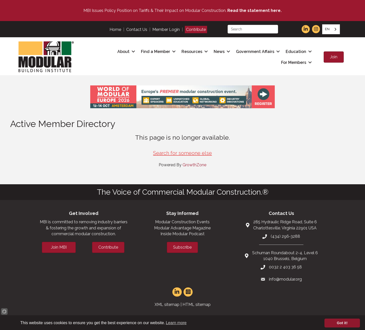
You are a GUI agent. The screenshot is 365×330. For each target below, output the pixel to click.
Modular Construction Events (182, 221)
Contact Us (136, 29)
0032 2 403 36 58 (285, 267)
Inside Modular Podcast (182, 233)
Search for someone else (182, 153)
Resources (191, 51)
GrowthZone (194, 164)
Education (296, 51)
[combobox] (331, 29)
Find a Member (155, 51)
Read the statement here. (254, 10)
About (123, 51)
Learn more (176, 323)
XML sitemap (167, 304)
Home (115, 29)
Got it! (342, 323)
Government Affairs (255, 51)
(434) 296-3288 (285, 236)
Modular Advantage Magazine (182, 228)
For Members (293, 62)
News (219, 51)
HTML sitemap (196, 304)
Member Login (166, 29)
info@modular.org (285, 279)
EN (327, 29)
